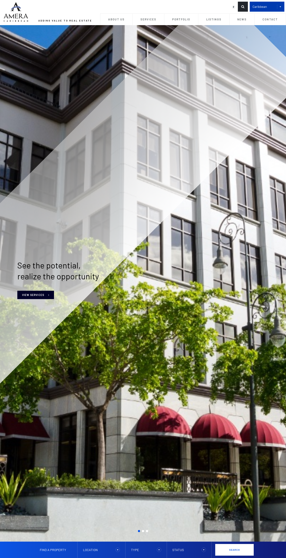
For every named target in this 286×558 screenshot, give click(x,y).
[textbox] (101, 550)
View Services (35, 294)
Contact (270, 19)
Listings (213, 19)
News (241, 19)
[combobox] (267, 7)
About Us (116, 19)
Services (148, 19)
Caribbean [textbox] (259, 7)
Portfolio (181, 19)
